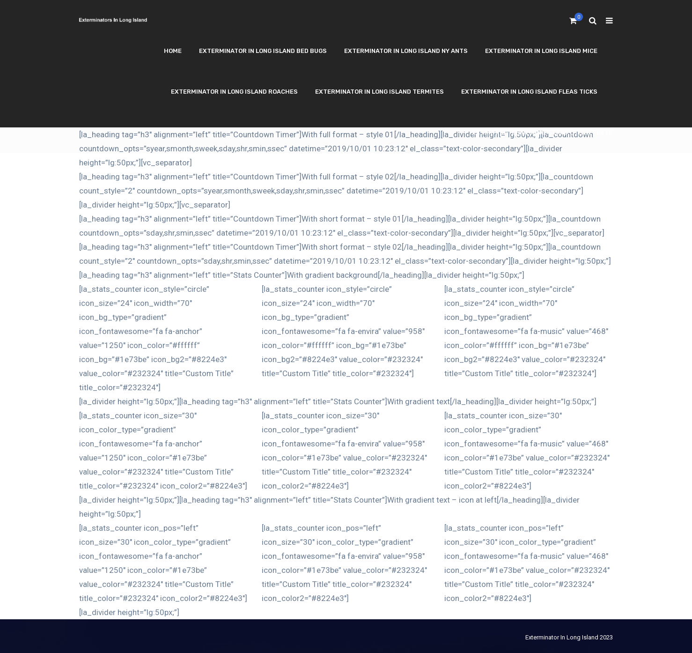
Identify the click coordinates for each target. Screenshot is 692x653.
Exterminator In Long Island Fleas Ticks (529, 91)
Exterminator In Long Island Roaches (234, 91)
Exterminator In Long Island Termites (379, 91)
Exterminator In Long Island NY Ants (406, 50)
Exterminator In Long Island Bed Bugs (263, 50)
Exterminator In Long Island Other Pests (542, 132)
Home (173, 50)
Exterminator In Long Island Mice (541, 50)
